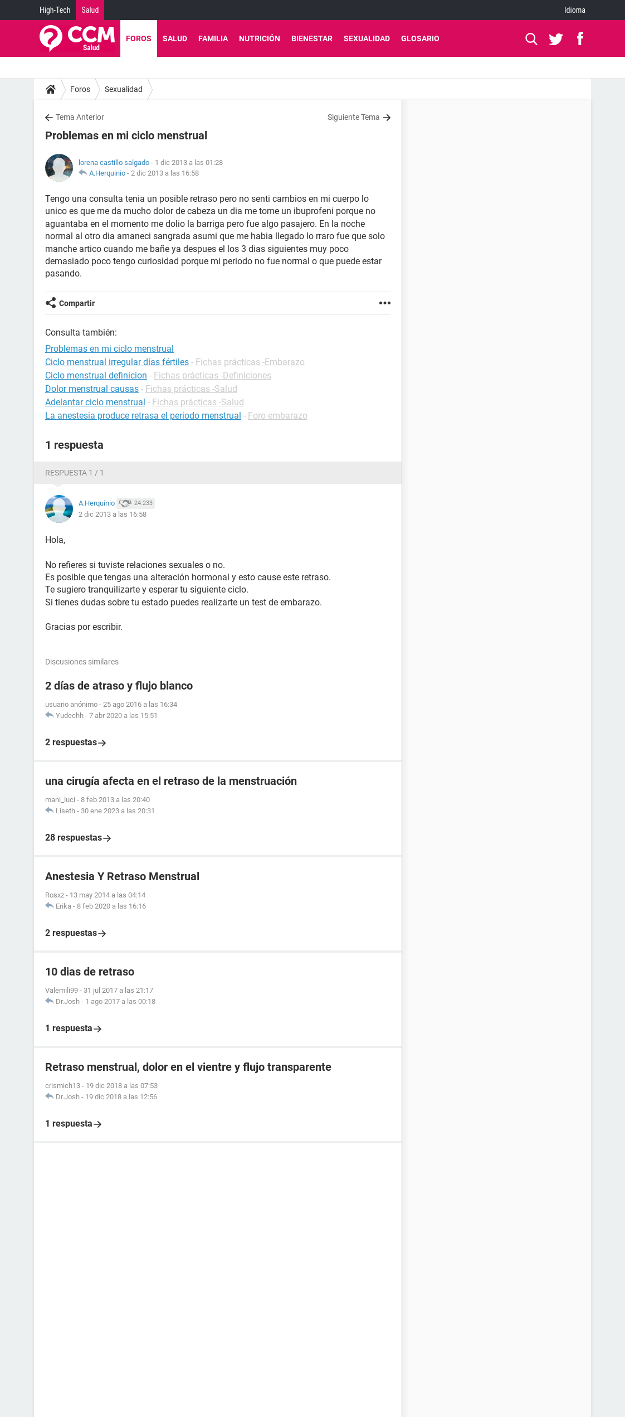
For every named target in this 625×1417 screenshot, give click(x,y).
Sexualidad (367, 38)
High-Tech (55, 10)
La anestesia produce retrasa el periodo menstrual (143, 415)
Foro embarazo (277, 415)
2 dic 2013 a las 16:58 (165, 173)
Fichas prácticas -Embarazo (250, 362)
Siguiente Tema (354, 117)
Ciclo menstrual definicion (96, 375)
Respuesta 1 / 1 (74, 472)
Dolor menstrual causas (92, 389)
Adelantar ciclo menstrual (95, 402)
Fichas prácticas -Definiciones (212, 375)
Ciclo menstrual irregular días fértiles (117, 362)
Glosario (420, 38)
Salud (90, 10)
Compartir (77, 303)
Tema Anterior (80, 117)
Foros (139, 38)
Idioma (574, 10)
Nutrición (259, 38)
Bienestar (312, 38)
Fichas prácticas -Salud (191, 389)
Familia (213, 38)
